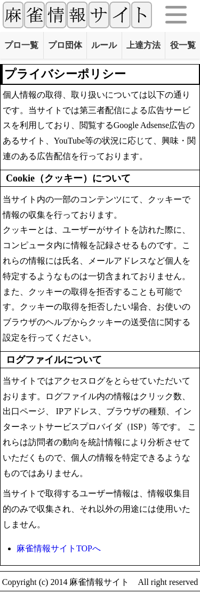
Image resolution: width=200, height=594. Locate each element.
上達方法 (143, 45)
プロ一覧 (21, 45)
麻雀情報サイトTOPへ (59, 548)
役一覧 (183, 45)
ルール (104, 45)
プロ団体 (65, 45)
